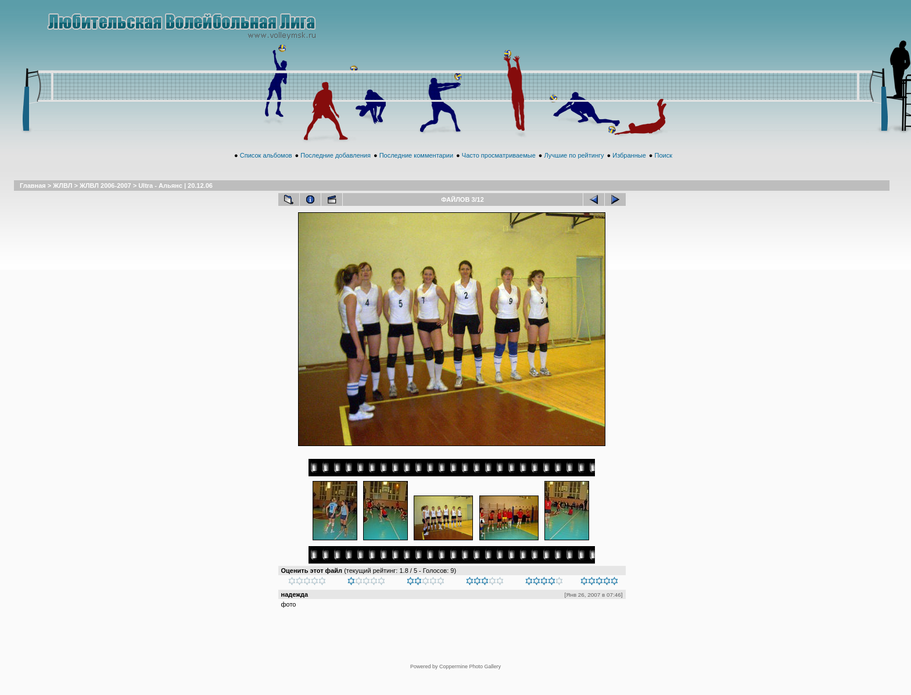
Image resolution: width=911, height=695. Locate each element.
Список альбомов (266, 168)
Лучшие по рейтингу (574, 168)
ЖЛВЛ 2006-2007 (105, 198)
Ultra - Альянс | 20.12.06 (175, 198)
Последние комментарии (416, 168)
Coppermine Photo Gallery (470, 647)
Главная (33, 198)
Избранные (629, 168)
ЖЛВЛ (62, 198)
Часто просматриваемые (499, 168)
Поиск (663, 168)
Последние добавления (335, 168)
